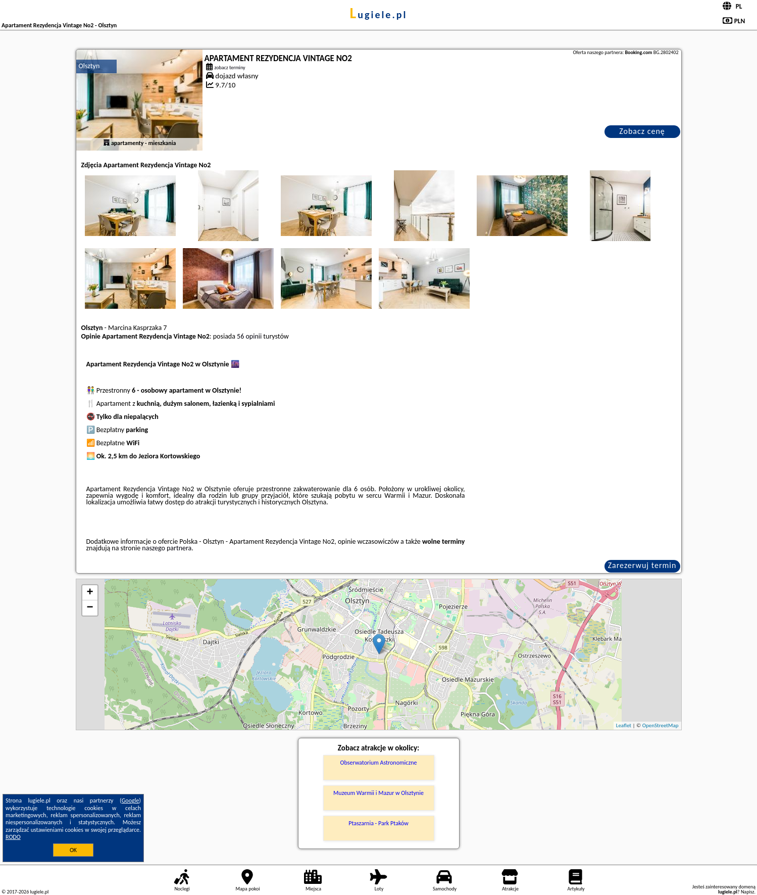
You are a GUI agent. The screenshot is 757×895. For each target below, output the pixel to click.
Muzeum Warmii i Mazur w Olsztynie (378, 792)
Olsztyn (89, 66)
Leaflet (623, 725)
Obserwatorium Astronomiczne (378, 762)
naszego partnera (166, 548)
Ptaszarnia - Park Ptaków (378, 823)
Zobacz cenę (642, 131)
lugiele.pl (379, 15)
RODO (13, 836)
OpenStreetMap (660, 725)
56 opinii (249, 336)
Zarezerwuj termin (642, 565)
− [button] (89, 608)
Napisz (747, 891)
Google (130, 800)
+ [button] (89, 592)
